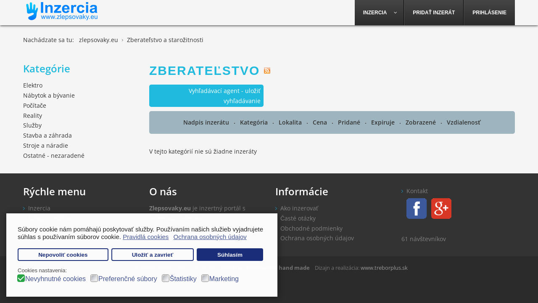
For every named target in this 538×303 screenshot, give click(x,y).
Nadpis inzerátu (207, 122)
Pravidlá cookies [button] (146, 236)
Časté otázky (298, 218)
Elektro (32, 85)
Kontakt (417, 191)
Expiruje (383, 122)
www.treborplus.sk (384, 267)
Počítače (34, 105)
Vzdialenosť (464, 122)
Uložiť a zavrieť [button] (152, 255)
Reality (32, 116)
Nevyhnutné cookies (55, 279)
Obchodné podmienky (311, 228)
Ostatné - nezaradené (53, 155)
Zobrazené (422, 122)
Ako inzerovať (299, 208)
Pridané (350, 122)
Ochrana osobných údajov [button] (210, 236)
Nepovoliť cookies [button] (63, 255)
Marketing (224, 279)
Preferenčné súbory (127, 279)
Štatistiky (183, 279)
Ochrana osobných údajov (317, 238)
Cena (321, 122)
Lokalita (291, 122)
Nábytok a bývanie (49, 95)
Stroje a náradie (45, 145)
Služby (32, 125)
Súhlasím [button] (230, 255)
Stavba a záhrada (47, 135)
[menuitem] (379, 12)
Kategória (254, 122)
